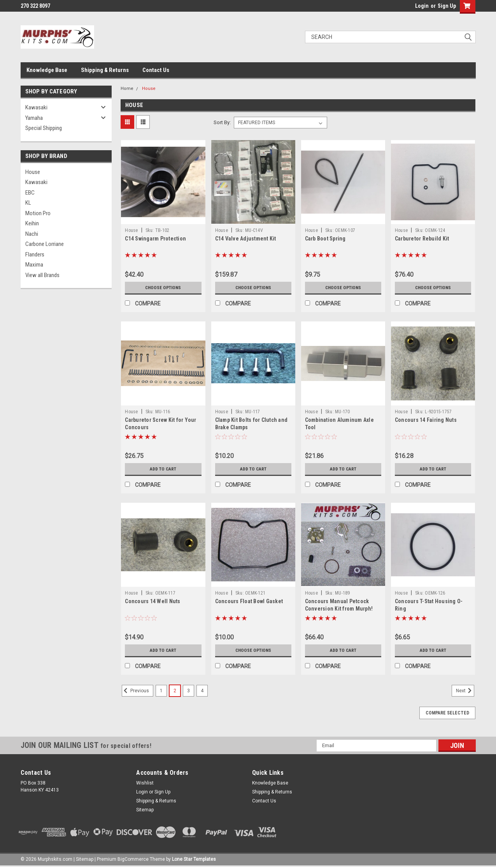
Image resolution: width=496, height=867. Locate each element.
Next (465, 691)
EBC (30, 192)
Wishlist (145, 783)
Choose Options (163, 287)
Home (127, 88)
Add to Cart (163, 469)
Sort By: (222, 122)
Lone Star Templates (194, 859)
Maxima (34, 264)
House (32, 172)
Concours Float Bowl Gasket (249, 601)
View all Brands (42, 275)
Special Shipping (43, 128)
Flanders (34, 254)
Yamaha (34, 117)
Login (422, 6)
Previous (135, 691)
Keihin (32, 223)
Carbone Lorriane (44, 243)
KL (28, 202)
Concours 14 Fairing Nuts (426, 420)
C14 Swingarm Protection (155, 238)
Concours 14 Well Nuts (152, 601)
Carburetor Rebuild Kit (422, 238)
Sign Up (447, 6)
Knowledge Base (46, 70)
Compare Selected (447, 713)
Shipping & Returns (105, 70)
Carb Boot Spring (325, 238)
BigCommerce (133, 859)
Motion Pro (38, 213)
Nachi (31, 233)
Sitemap (145, 810)
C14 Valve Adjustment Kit (245, 238)
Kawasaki (36, 107)
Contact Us (155, 70)
